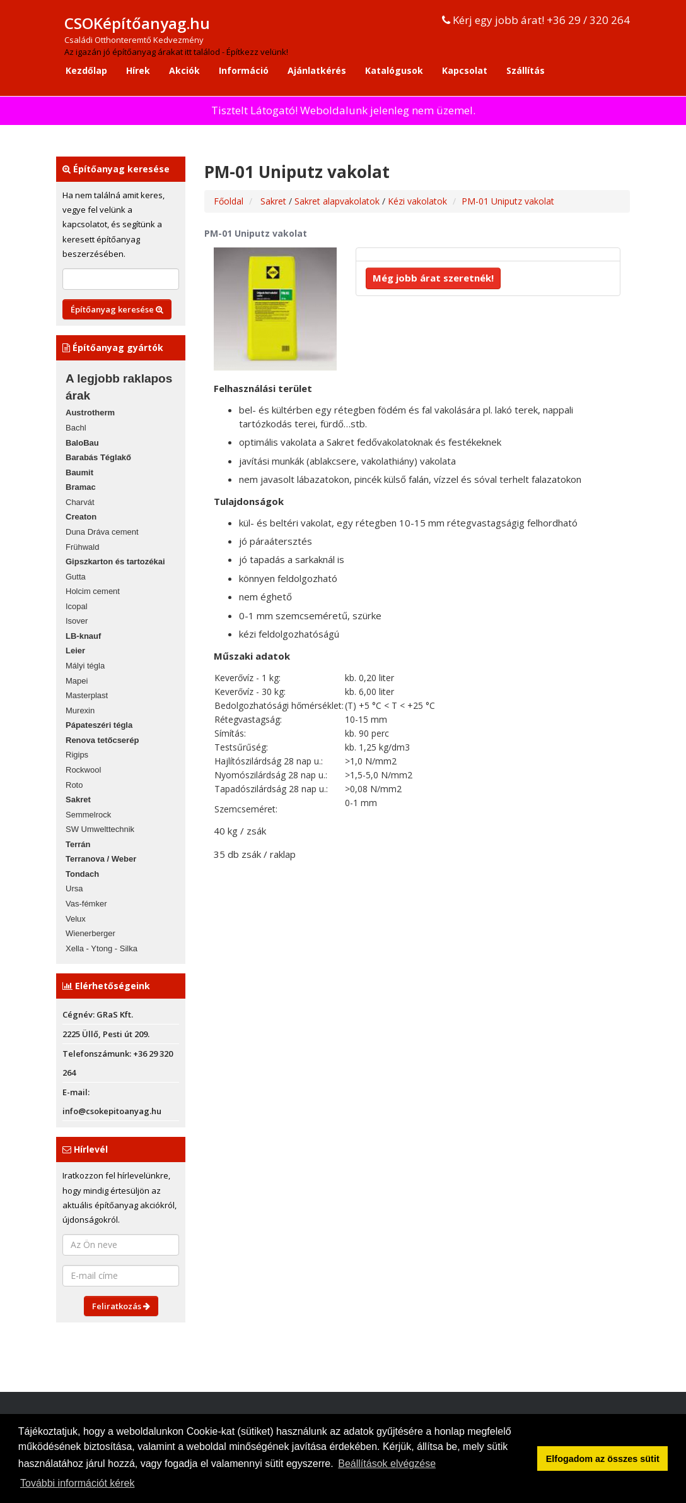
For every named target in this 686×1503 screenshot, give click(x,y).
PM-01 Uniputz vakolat (508, 201)
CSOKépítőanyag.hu (137, 23)
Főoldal (228, 201)
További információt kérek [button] (77, 1483)
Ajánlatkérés (317, 70)
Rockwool (83, 770)
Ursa (74, 888)
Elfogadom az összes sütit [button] (603, 1459)
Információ (244, 70)
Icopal (77, 606)
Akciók (184, 70)
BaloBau (82, 443)
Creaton (81, 516)
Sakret (78, 799)
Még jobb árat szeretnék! (433, 277)
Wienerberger (90, 933)
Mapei (77, 681)
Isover (77, 621)
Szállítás (525, 70)
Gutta (76, 576)
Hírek (138, 70)
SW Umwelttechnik (100, 829)
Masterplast (87, 695)
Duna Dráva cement (102, 532)
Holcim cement (93, 591)
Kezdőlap (86, 70)
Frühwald (82, 547)
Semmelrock (88, 814)
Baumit (79, 472)
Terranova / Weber (101, 859)
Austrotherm (90, 412)
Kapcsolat (464, 70)
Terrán (78, 844)
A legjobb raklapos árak (119, 387)
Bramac (81, 487)
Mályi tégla (85, 665)
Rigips (77, 754)
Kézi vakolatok (417, 201)
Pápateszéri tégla (99, 725)
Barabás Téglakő (98, 457)
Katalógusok (394, 70)
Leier (75, 650)
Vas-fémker (86, 903)
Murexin (80, 710)
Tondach (82, 874)
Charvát (80, 502)
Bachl (76, 427)
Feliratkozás (121, 1306)
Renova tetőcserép (102, 740)
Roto (74, 785)
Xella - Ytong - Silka (101, 948)
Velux (76, 919)
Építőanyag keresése (117, 309)
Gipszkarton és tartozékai (115, 561)
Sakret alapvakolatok (338, 201)
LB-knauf (83, 636)
